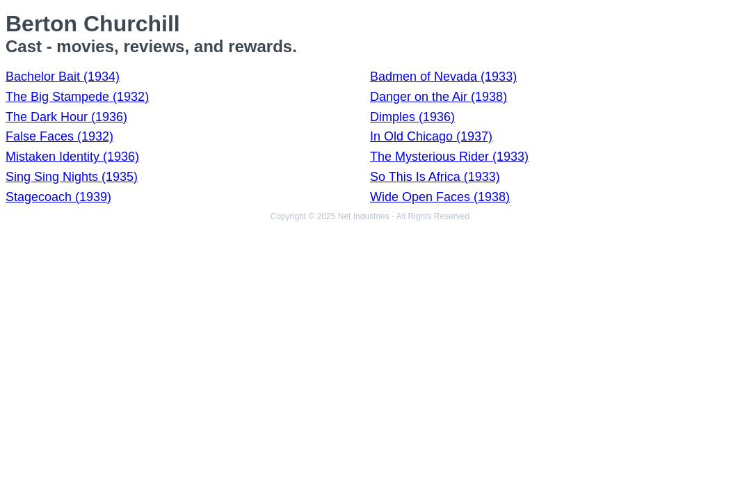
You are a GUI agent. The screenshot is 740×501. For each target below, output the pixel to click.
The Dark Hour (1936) (66, 117)
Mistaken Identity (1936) (72, 157)
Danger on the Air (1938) (438, 97)
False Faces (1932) (59, 136)
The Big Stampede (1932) (77, 97)
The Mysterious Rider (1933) (449, 157)
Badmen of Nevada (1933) (443, 77)
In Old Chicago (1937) (431, 136)
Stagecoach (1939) (58, 197)
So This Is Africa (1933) (435, 177)
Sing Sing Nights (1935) (72, 177)
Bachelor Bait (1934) (63, 77)
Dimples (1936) (412, 117)
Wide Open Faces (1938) (440, 197)
